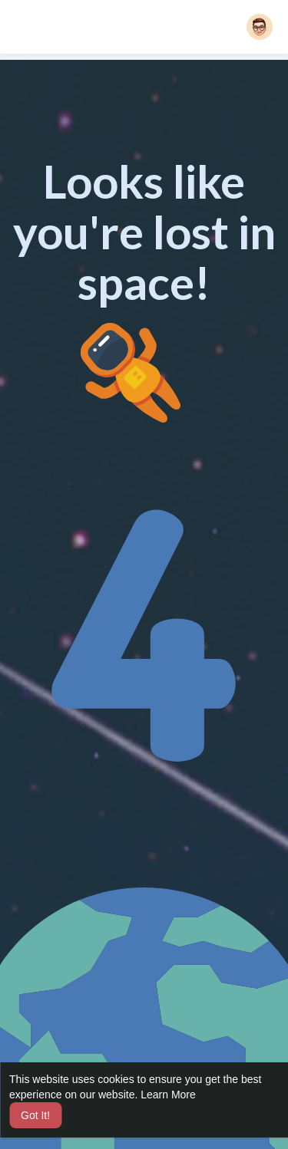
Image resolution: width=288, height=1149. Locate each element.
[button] (259, 27)
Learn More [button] (168, 1094)
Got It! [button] (35, 1115)
